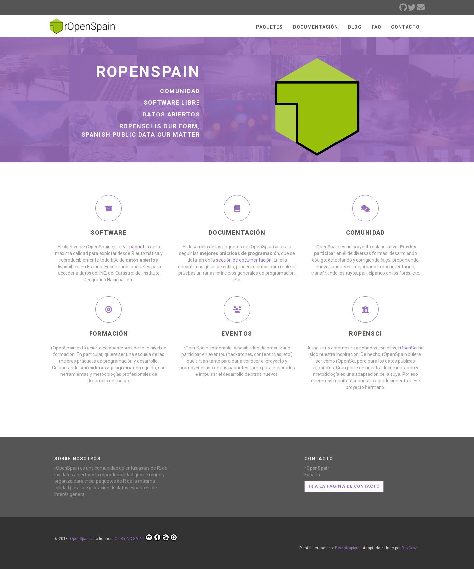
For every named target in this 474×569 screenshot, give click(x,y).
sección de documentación (244, 260)
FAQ (376, 27)
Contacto (405, 27)
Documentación (315, 27)
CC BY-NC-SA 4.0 (146, 537)
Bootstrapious (348, 548)
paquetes (139, 246)
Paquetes (269, 27)
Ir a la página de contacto (344, 486)
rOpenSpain (79, 538)
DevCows (410, 548)
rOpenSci (407, 347)
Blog (354, 27)
